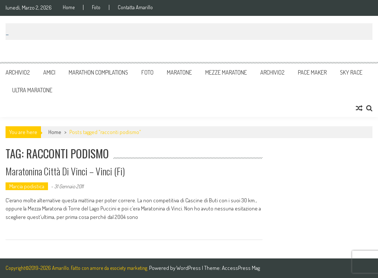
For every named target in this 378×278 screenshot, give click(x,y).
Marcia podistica (26, 186)
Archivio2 (18, 72)
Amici (49, 72)
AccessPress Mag (241, 267)
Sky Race (351, 72)
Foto (96, 7)
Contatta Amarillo (135, 7)
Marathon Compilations (98, 72)
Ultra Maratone (32, 90)
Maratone (179, 72)
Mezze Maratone (226, 72)
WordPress (189, 267)
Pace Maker (312, 72)
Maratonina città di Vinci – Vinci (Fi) (65, 171)
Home (69, 7)
